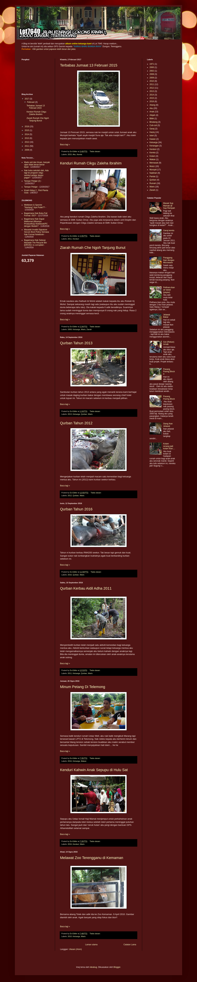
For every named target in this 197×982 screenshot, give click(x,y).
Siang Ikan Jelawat (168, 424)
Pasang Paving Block (169, 397)
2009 (70, 329)
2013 (70, 414)
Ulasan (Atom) (75, 949)
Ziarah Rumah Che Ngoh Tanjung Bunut (92, 248)
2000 (152, 67)
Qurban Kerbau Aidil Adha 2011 (86, 588)
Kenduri (76, 239)
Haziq (152, 132)
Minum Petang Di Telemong (82, 687)
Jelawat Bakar (166, 316)
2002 (152, 71)
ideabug (93, 967)
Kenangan (154, 146)
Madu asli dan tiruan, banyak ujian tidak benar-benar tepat (37, 164)
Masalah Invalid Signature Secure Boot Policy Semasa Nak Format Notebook (36, 232)
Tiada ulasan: (95, 151)
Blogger (117, 967)
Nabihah (153, 173)
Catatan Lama (130, 944)
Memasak (154, 163)
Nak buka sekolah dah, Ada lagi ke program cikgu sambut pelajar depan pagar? (36, 174)
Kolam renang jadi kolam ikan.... (169, 446)
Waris (83, 329)
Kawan (153, 139)
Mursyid (153, 169)
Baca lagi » (65, 144)
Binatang (153, 122)
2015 (70, 154)
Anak (152, 111)
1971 (152, 64)
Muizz (152, 166)
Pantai (152, 176)
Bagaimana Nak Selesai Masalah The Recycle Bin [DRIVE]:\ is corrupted (35, 242)
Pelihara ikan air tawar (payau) (169, 289)
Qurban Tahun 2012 (76, 423)
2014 (27, 134)
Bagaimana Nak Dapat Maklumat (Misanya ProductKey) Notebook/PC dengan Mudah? (36, 222)
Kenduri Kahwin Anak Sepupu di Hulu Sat (94, 770)
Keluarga (76, 329)
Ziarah (89, 329)
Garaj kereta (168, 230)
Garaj (152, 129)
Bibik (152, 118)
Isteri (152, 135)
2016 (70, 575)
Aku (74, 154)
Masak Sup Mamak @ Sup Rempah (169, 205)
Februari (31, 102)
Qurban (84, 414)
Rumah (153, 183)
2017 (27, 99)
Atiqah (152, 115)
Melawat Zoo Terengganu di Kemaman (91, 858)
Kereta (79, 154)
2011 (70, 239)
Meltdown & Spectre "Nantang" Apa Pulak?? (34, 206)
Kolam (152, 156)
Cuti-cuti (153, 125)
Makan (83, 761)
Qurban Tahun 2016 (76, 509)
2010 (70, 936)
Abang (152, 105)
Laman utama (91, 944)
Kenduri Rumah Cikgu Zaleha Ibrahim (91, 163)
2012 (70, 496)
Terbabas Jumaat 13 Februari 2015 (88, 65)
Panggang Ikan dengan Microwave (168, 260)
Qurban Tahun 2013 (76, 343)
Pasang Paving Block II (169, 371)
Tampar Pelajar (31, 187)
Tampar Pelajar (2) (32, 181)
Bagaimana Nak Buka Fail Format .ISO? (35, 214)
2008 (152, 74)
